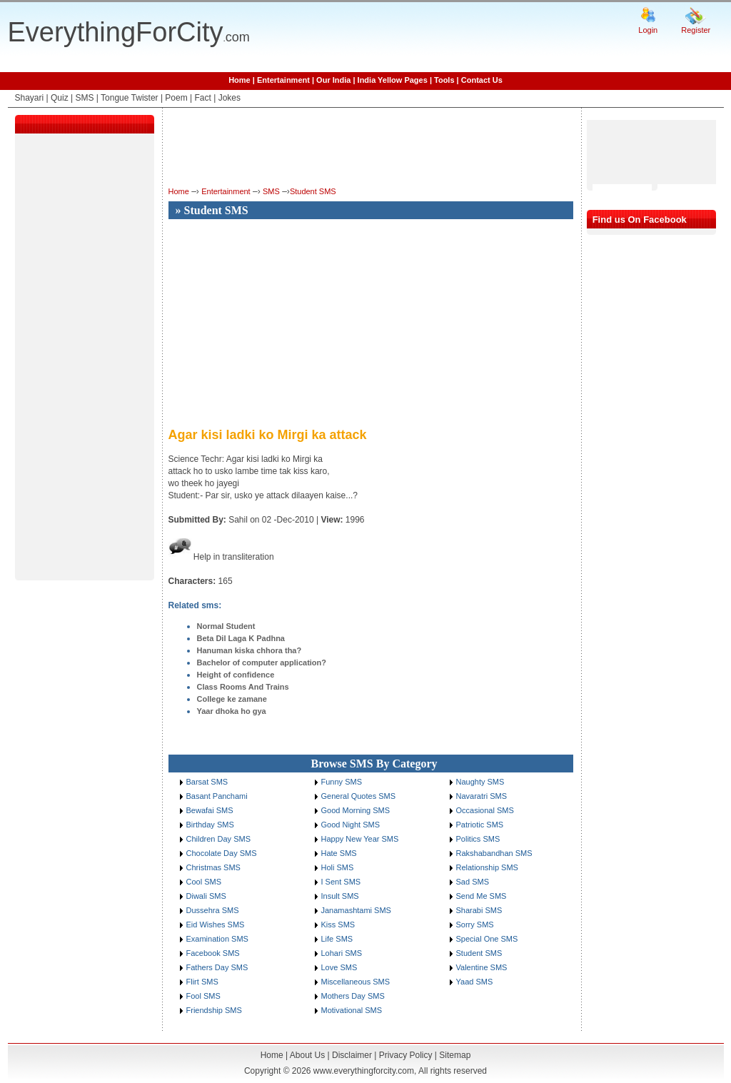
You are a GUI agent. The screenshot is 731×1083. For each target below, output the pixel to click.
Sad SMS (472, 881)
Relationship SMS (487, 867)
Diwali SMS (206, 896)
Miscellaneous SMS (355, 981)
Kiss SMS (338, 924)
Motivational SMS (352, 1010)
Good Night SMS (350, 824)
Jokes (229, 98)
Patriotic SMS (480, 824)
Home (239, 80)
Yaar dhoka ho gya (231, 711)
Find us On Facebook (640, 219)
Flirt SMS (202, 981)
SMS (84, 98)
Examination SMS (217, 939)
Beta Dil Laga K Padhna (241, 638)
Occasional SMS (485, 810)
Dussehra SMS (212, 910)
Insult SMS (340, 896)
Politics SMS (478, 839)
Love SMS (339, 967)
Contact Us (482, 80)
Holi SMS (337, 867)
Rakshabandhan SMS (494, 853)
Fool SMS (203, 996)
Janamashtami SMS (356, 910)
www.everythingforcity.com (363, 1071)
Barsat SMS (207, 781)
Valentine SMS (482, 967)
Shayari (29, 98)
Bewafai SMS (209, 810)
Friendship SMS (214, 1010)
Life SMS (337, 939)
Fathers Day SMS (217, 967)
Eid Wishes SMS (215, 924)
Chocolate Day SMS (221, 853)
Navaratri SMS (482, 796)
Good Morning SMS (355, 810)
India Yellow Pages (393, 80)
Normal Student (226, 626)
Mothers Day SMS (353, 996)
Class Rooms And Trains (243, 686)
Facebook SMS (213, 953)
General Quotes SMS (358, 796)
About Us (307, 1055)
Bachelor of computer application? (262, 662)
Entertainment (283, 80)
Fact (203, 98)
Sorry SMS (475, 924)
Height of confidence (236, 674)
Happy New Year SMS (360, 839)
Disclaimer (352, 1055)
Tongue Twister (129, 98)
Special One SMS (487, 939)
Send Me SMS (481, 896)
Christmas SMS (213, 867)
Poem (176, 98)
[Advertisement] (84, 360)
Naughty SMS (480, 781)
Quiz (60, 98)
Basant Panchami (217, 796)
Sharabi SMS (479, 910)
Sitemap (454, 1055)
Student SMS (313, 191)
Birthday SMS (210, 824)
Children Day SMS (218, 839)
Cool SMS (204, 881)
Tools (444, 80)
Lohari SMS (341, 953)
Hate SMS (339, 853)
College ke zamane (232, 699)
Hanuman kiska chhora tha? (249, 650)
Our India (333, 80)
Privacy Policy (406, 1055)
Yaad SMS (474, 981)
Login (647, 30)
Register (695, 30)
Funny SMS (341, 781)
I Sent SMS (341, 881)
